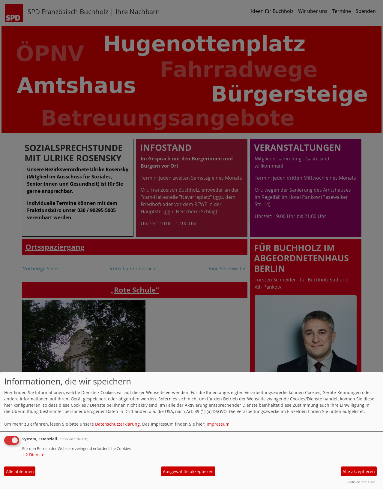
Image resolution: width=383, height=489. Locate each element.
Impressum (218, 424)
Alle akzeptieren (359, 471)
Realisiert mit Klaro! (361, 482)
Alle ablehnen (20, 471)
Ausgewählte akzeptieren (188, 471)
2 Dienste (33, 454)
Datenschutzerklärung (117, 424)
